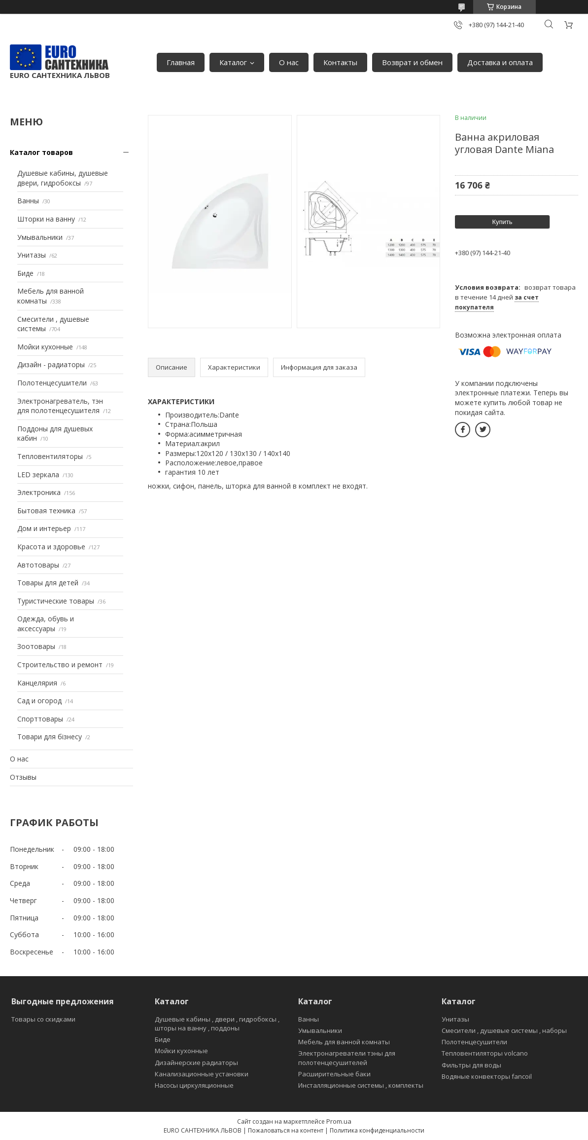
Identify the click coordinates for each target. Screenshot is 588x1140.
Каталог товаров (41, 152)
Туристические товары (55, 601)
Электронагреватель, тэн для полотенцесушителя (60, 406)
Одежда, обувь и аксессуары (45, 623)
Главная (181, 62)
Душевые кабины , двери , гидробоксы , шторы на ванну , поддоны (217, 1023)
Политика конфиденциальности (377, 1130)
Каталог (233, 62)
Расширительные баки (334, 1073)
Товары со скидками (43, 1019)
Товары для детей (47, 582)
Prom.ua (338, 1121)
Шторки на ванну (46, 219)
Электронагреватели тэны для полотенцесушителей (346, 1057)
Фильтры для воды (471, 1065)
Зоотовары (36, 646)
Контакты (340, 62)
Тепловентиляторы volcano (485, 1053)
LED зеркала (38, 474)
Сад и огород (39, 700)
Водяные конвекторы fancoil (487, 1076)
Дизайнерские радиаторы (196, 1062)
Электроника (39, 492)
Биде (25, 273)
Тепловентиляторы (50, 456)
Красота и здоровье (51, 546)
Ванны (28, 200)
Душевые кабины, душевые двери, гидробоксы (62, 178)
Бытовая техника (46, 510)
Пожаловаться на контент (285, 1130)
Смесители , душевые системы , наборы (504, 1030)
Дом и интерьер (44, 528)
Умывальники (40, 237)
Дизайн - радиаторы (51, 364)
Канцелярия (37, 682)
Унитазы (31, 255)
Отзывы (23, 777)
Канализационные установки (201, 1073)
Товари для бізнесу (49, 736)
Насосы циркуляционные (194, 1085)
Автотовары (38, 565)
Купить (502, 222)
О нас (289, 62)
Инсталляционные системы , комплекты (360, 1085)
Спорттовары (40, 718)
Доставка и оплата (500, 62)
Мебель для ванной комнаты (344, 1041)
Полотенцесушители (52, 382)
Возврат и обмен (412, 62)
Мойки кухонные (45, 346)
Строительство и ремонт (60, 664)
